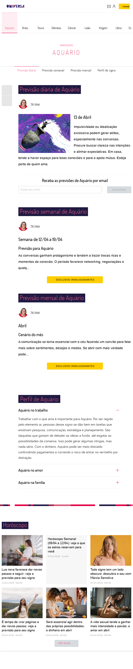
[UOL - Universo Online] (26, 6)
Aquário (66, 52)
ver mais (66, 643)
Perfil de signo (107, 70)
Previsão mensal (81, 70)
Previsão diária (26, 70)
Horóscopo (66, 45)
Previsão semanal (53, 70)
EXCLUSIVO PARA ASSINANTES (75, 279)
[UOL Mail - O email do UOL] (109, 6)
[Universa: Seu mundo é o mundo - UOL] (15, 6)
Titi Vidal (35, 104)
